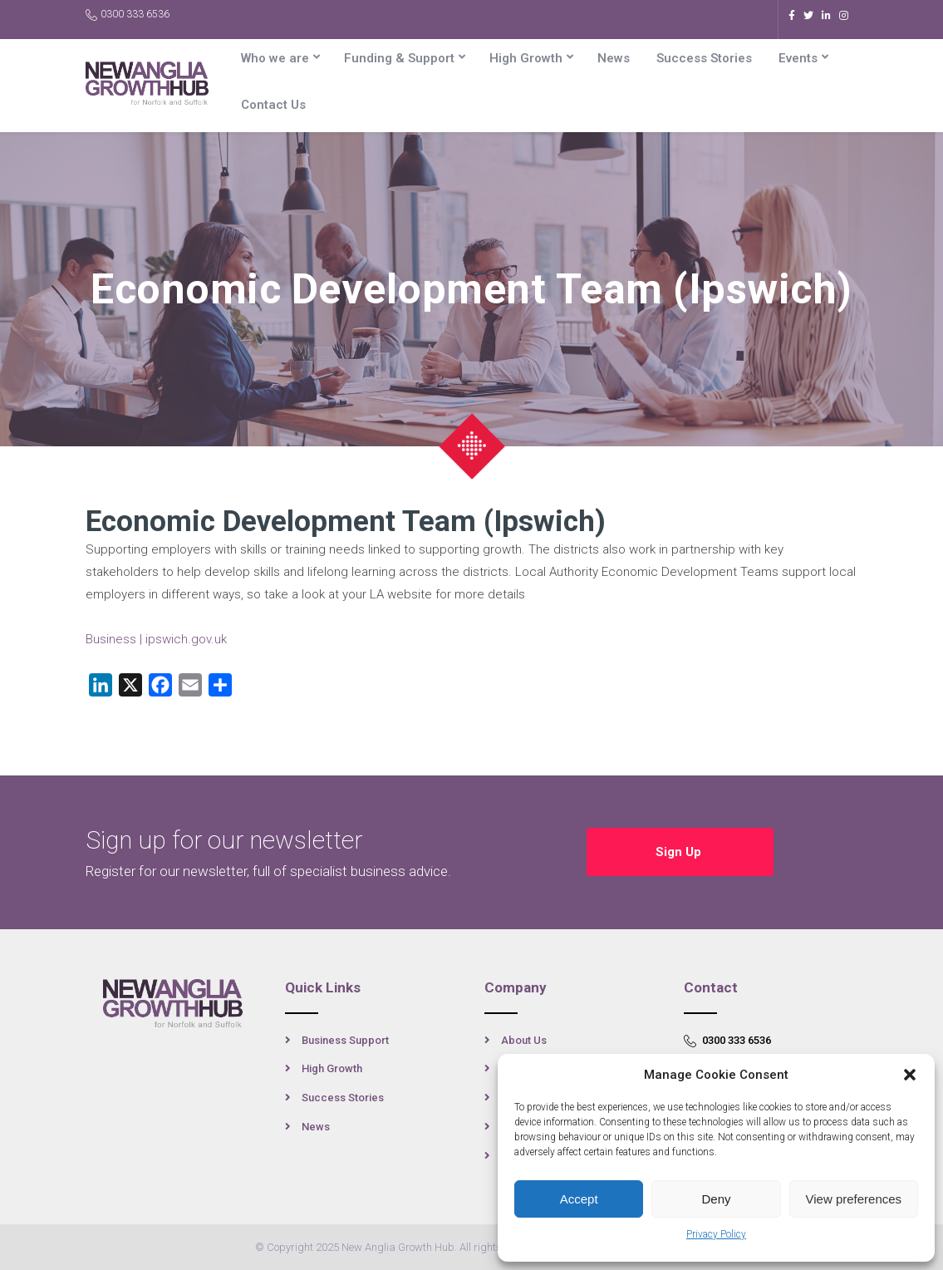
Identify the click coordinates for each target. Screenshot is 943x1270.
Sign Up (680, 851)
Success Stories (704, 58)
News (613, 58)
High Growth (525, 58)
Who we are (275, 58)
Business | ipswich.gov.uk (156, 639)
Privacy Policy (716, 1234)
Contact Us (273, 104)
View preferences (854, 1199)
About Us (524, 1040)
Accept (579, 1199)
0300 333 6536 (127, 14)
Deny (715, 1199)
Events (798, 58)
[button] (909, 1074)
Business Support (345, 1040)
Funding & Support (399, 58)
